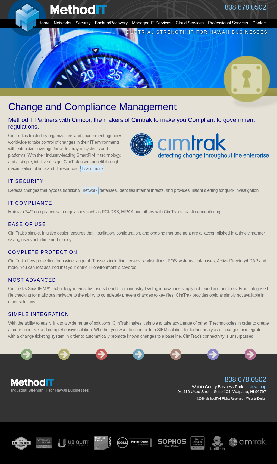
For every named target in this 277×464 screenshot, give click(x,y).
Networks (62, 23)
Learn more (92, 168)
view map (257, 386)
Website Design (256, 398)
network (90, 190)
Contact (259, 23)
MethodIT (211, 398)
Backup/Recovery (111, 23)
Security (82, 23)
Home (43, 23)
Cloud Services (190, 23)
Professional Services (228, 23)
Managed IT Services (151, 23)
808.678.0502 (245, 7)
